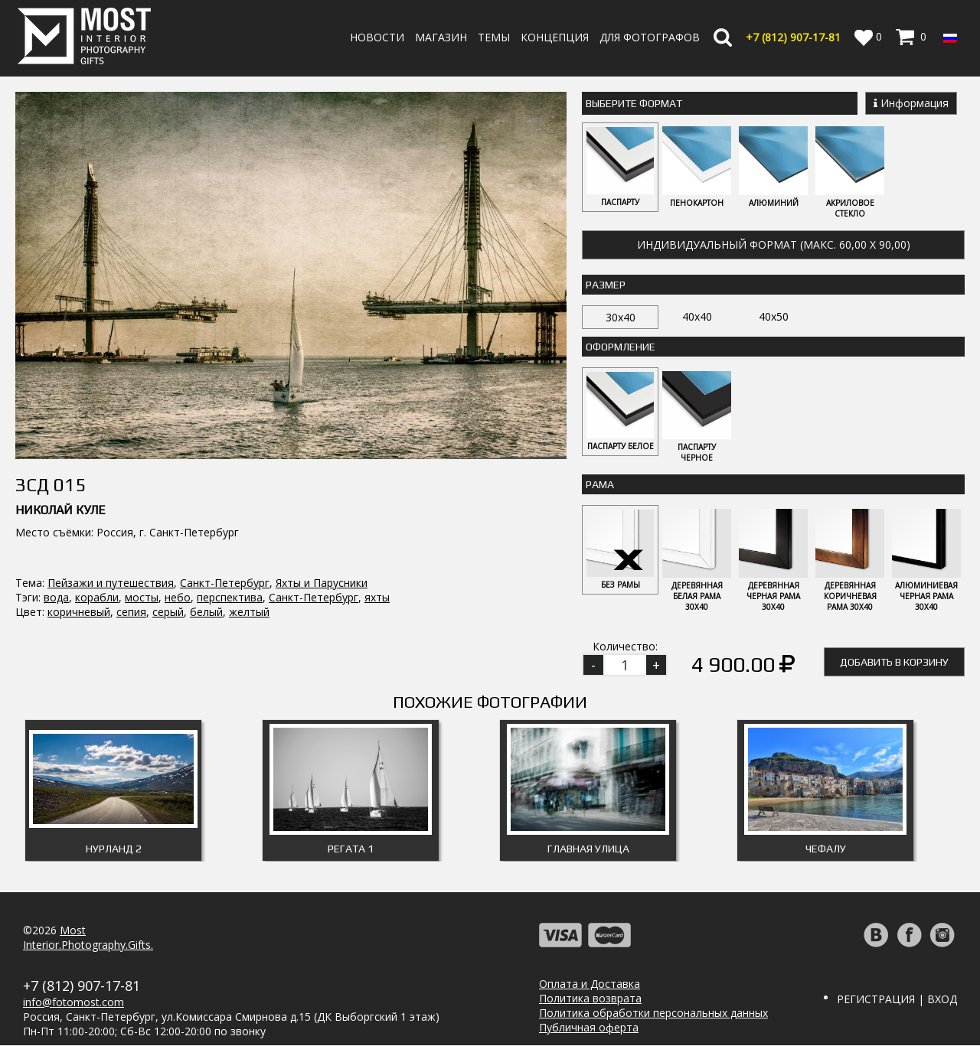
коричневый (78, 528)
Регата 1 (351, 849)
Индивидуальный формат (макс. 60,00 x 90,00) (773, 244)
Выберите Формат (634, 103)
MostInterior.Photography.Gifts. (88, 938)
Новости (377, 37)
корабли (97, 514)
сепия (131, 528)
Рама (600, 485)
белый (206, 528)
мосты (141, 514)
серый (168, 528)
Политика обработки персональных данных (653, 1013)
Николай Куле (60, 426)
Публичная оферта (589, 1028)
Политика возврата (590, 999)
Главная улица (588, 849)
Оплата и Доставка (589, 984)
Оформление (620, 347)
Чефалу (825, 849)
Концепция (555, 37)
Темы (494, 37)
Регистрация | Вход (897, 999)
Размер (606, 285)
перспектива (230, 514)
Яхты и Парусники (322, 499)
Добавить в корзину (894, 663)
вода (56, 514)
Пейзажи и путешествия (110, 499)
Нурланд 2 (114, 849)
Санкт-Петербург (225, 499)
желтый (249, 528)
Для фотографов (649, 37)
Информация (911, 103)
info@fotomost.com (73, 1002)
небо (178, 514)
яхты (377, 514)
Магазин (441, 37)
